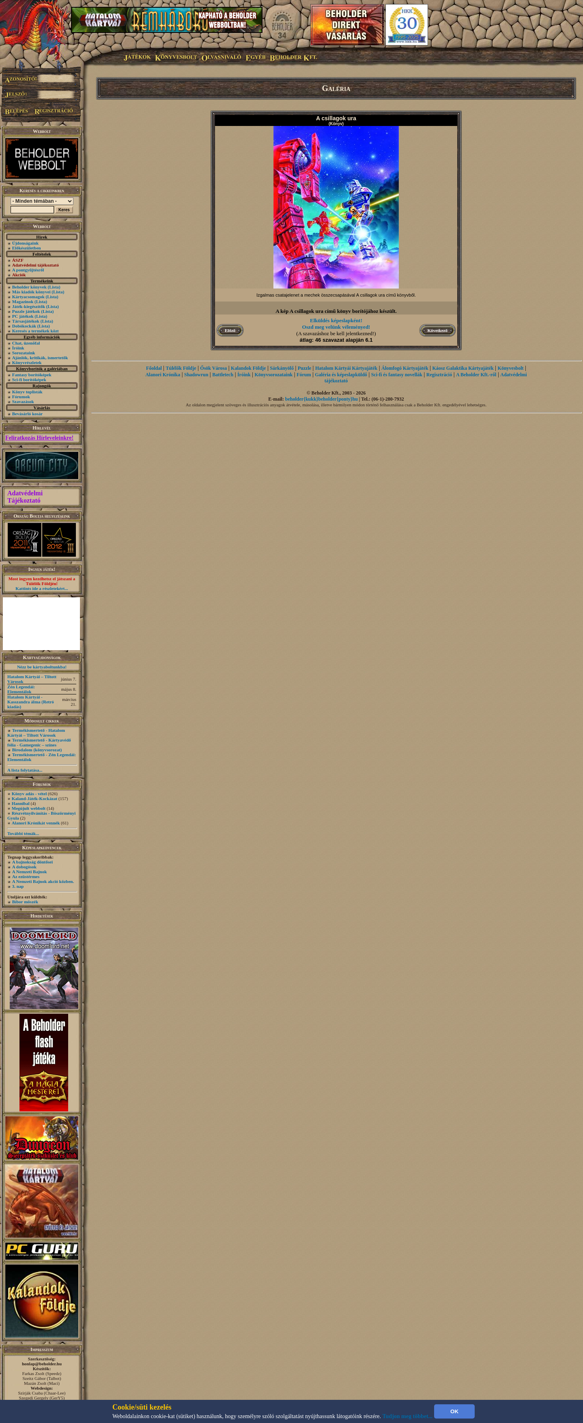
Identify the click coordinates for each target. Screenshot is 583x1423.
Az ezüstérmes (26, 876)
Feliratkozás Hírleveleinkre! (39, 438)
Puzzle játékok (26, 311)
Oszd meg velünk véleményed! (336, 327)
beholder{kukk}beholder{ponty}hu (321, 399)
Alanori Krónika (162, 374)
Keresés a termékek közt (35, 330)
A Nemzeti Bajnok (29, 871)
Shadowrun (196, 374)
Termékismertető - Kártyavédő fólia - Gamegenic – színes (39, 742)
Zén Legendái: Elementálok (21, 689)
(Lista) (54, 286)
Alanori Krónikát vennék (36, 822)
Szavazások (23, 401)
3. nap (18, 886)
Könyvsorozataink (273, 374)
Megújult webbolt (28, 808)
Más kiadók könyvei (31, 291)
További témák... (23, 833)
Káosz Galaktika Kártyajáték (462, 368)
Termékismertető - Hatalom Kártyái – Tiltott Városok (36, 733)
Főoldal (154, 368)
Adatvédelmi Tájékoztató (25, 497)
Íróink (18, 347)
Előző (230, 330)
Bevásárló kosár (27, 413)
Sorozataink (23, 352)
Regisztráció (439, 374)
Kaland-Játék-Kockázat (34, 798)
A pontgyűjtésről (28, 269)
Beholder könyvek (29, 286)
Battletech (222, 374)
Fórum (304, 374)
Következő (437, 330)
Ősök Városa (213, 368)
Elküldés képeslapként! (336, 320)
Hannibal (21, 803)
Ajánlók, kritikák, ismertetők (40, 357)
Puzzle (304, 368)
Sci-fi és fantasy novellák (396, 374)
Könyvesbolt (511, 368)
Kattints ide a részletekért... (41, 588)
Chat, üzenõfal (26, 343)
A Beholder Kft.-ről (476, 374)
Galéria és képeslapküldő (341, 374)
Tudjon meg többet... (408, 1416)
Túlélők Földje (181, 368)
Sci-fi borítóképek (29, 379)
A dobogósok (24, 866)
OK (454, 1411)
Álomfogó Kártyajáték (404, 368)
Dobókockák (24, 325)
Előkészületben (26, 247)
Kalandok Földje (248, 368)
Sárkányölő (282, 368)
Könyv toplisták (27, 391)
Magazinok (23, 301)
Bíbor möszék (25, 901)
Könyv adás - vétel (29, 793)
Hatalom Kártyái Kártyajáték (346, 368)
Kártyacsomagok (28, 296)
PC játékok (23, 316)
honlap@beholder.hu (42, 1363)
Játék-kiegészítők (28, 306)
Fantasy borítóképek (32, 374)
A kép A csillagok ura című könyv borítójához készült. (336, 311)
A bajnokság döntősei (32, 861)
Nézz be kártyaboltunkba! (42, 666)
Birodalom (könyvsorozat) (37, 749)
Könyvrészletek (27, 362)
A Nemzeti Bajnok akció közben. (43, 881)
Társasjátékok (25, 321)
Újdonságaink (25, 243)
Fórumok (21, 396)
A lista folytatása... (24, 770)
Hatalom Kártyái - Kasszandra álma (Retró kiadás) (30, 701)
